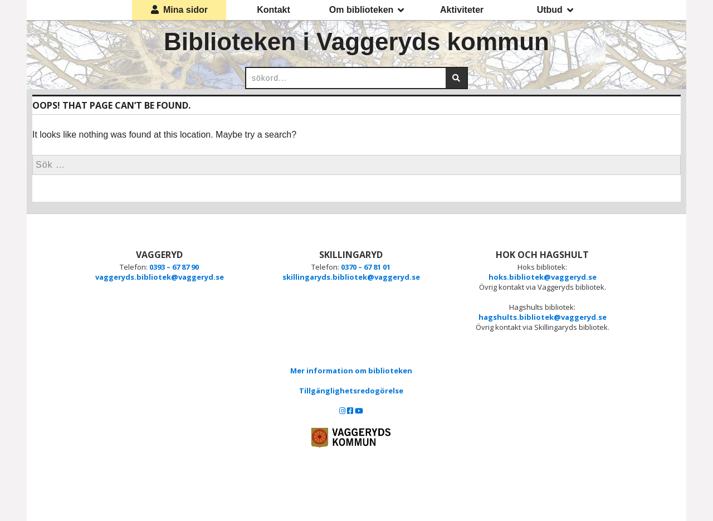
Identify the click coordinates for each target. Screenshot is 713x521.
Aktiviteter (462, 9)
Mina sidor (179, 9)
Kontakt (273, 9)
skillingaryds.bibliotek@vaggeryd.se (351, 277)
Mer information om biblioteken (351, 371)
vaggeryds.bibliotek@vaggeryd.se (159, 277)
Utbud (555, 10)
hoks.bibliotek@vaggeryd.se (543, 277)
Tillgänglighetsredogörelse (351, 391)
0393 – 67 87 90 (174, 267)
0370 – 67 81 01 (365, 267)
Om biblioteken (366, 10)
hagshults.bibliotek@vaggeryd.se (542, 317)
